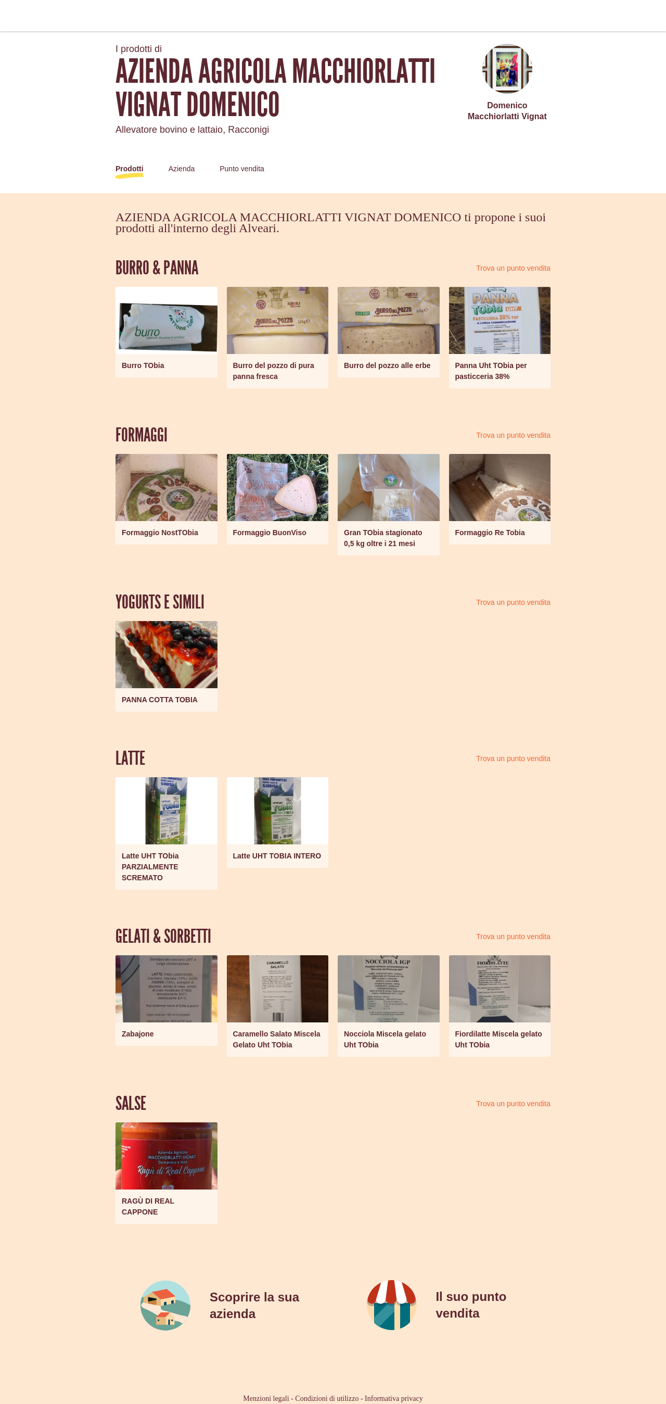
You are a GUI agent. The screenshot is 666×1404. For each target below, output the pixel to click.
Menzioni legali (266, 1398)
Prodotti (130, 169)
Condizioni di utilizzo (326, 1398)
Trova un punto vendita (513, 268)
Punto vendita (242, 169)
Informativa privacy (394, 1398)
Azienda (182, 169)
